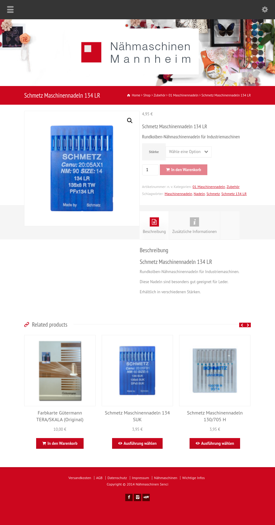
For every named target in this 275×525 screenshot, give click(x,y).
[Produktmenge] (149, 170)
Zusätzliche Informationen (194, 225)
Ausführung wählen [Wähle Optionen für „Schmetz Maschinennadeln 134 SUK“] (140, 443)
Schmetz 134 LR (234, 193)
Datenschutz (117, 477)
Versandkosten (80, 477)
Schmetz (213, 193)
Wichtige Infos (193, 477)
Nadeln (199, 193)
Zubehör (233, 186)
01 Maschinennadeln (209, 186)
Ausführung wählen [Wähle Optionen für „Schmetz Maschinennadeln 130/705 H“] (217, 443)
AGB (99, 477)
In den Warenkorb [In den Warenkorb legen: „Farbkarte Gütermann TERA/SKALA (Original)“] (62, 443)
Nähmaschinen (165, 477)
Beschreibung (154, 225)
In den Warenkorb (186, 169)
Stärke (154, 151)
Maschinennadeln (178, 193)
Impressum (140, 477)
